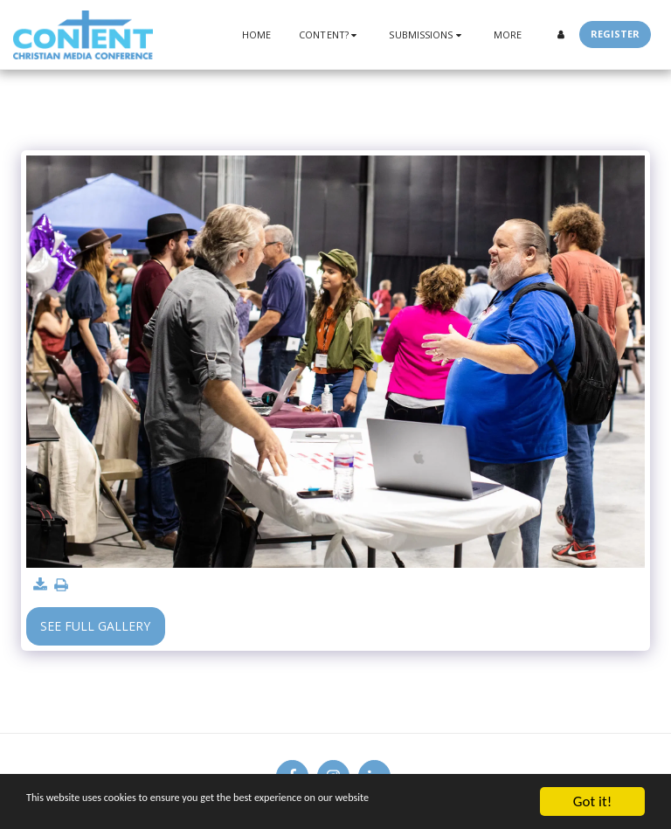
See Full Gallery (95, 626)
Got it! (592, 801)
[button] (330, 34)
